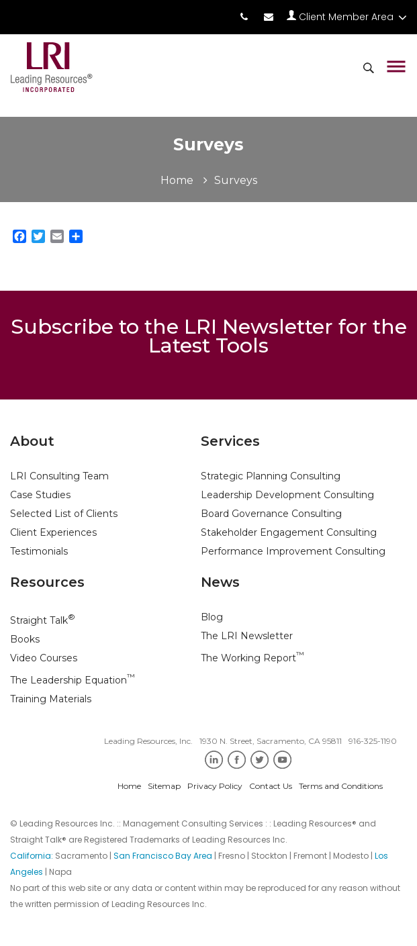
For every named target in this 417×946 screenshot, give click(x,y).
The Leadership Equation (72, 680)
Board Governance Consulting (271, 514)
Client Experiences (53, 532)
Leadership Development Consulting (287, 495)
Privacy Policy (214, 786)
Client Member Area (347, 16)
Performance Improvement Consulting (293, 551)
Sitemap (164, 786)
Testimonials (39, 551)
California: (32, 855)
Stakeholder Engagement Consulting (289, 532)
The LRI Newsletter (247, 636)
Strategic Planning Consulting (270, 476)
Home (176, 180)
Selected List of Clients (64, 514)
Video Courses (43, 658)
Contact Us (270, 786)
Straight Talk (42, 620)
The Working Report (252, 658)
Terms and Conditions (341, 786)
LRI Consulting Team (59, 476)
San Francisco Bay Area (162, 855)
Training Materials (50, 699)
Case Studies (40, 495)
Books (25, 639)
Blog (212, 617)
